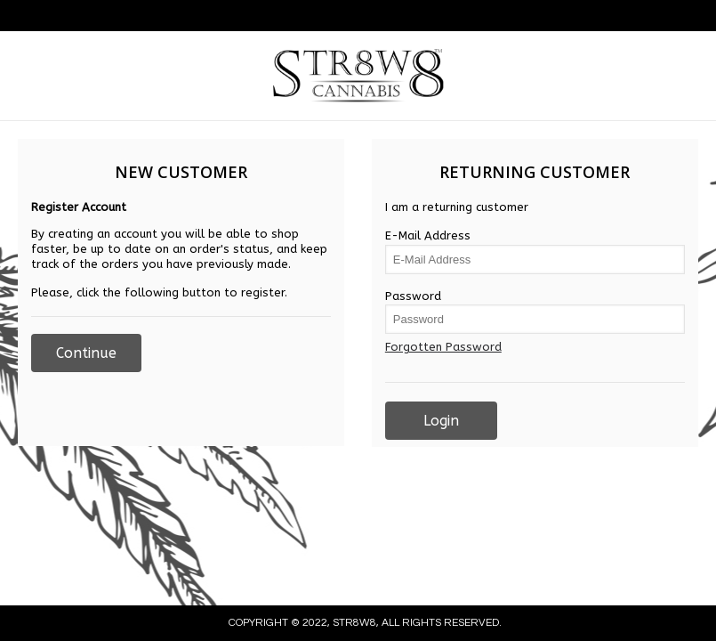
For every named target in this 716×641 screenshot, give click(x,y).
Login (441, 420)
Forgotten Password (443, 346)
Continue (86, 353)
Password (413, 296)
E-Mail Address (428, 235)
